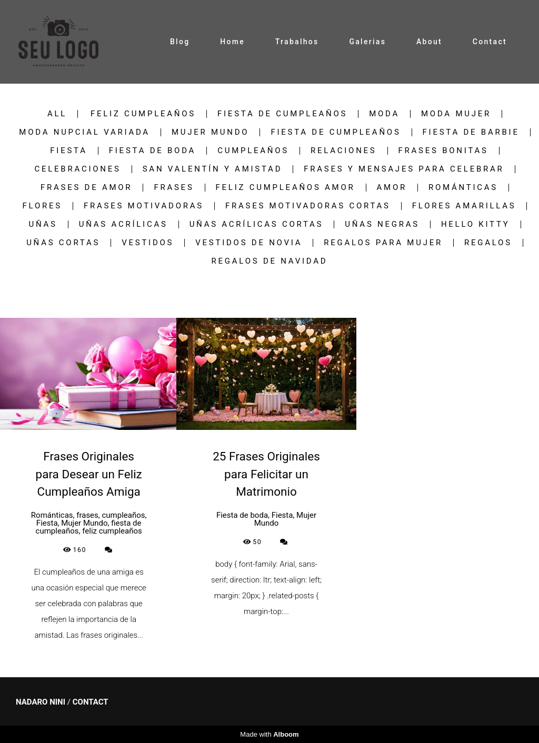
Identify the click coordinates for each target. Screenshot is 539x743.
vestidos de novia (248, 243)
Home (232, 41)
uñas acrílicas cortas (256, 224)
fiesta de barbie (471, 132)
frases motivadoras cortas (308, 206)
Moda (384, 114)
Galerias (367, 41)
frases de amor (86, 188)
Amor (392, 188)
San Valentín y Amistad (213, 169)
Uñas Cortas (63, 243)
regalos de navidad (270, 261)
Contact (490, 41)
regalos (488, 243)
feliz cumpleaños (143, 114)
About (429, 41)
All (57, 114)
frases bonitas (443, 151)
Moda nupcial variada (84, 132)
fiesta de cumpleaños (282, 114)
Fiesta (68, 151)
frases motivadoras (144, 206)
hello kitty (475, 224)
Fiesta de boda (152, 151)
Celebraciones (77, 169)
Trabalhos (297, 41)
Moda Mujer (456, 114)
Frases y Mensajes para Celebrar (404, 169)
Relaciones (344, 151)
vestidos (148, 243)
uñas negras (382, 224)
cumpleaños (253, 151)
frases (174, 188)
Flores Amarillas (464, 206)
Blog (180, 41)
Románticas (463, 188)
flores (42, 206)
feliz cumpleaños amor (285, 188)
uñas (42, 224)
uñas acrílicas (123, 224)
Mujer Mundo (210, 132)
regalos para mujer (383, 243)
